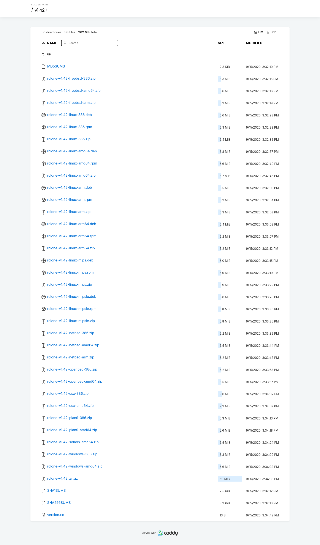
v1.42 (40, 10)
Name (52, 43)
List (258, 32)
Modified (254, 43)
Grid (271, 32)
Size (221, 43)
